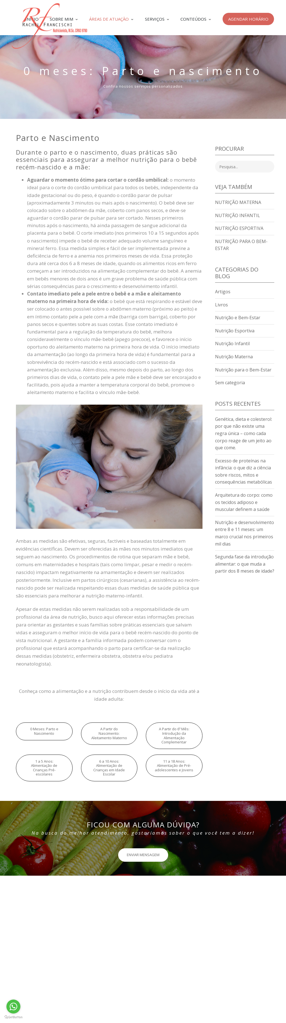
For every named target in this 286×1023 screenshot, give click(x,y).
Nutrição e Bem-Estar (237, 317)
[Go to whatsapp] (13, 1007)
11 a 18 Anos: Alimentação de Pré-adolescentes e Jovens (174, 765)
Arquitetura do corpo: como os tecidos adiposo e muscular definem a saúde (244, 502)
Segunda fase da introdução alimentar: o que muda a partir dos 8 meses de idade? (244, 564)
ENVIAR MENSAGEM (143, 854)
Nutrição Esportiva (239, 228)
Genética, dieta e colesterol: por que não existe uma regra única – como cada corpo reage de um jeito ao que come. (243, 433)
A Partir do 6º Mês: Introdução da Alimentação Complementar (174, 735)
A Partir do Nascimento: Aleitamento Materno (109, 733)
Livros (221, 305)
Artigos (222, 292)
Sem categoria (230, 383)
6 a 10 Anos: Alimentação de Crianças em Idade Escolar (109, 768)
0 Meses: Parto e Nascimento (44, 731)
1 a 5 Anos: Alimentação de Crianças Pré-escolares (44, 768)
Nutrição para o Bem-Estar (243, 370)
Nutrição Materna (238, 202)
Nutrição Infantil (237, 215)
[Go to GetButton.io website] (13, 1017)
